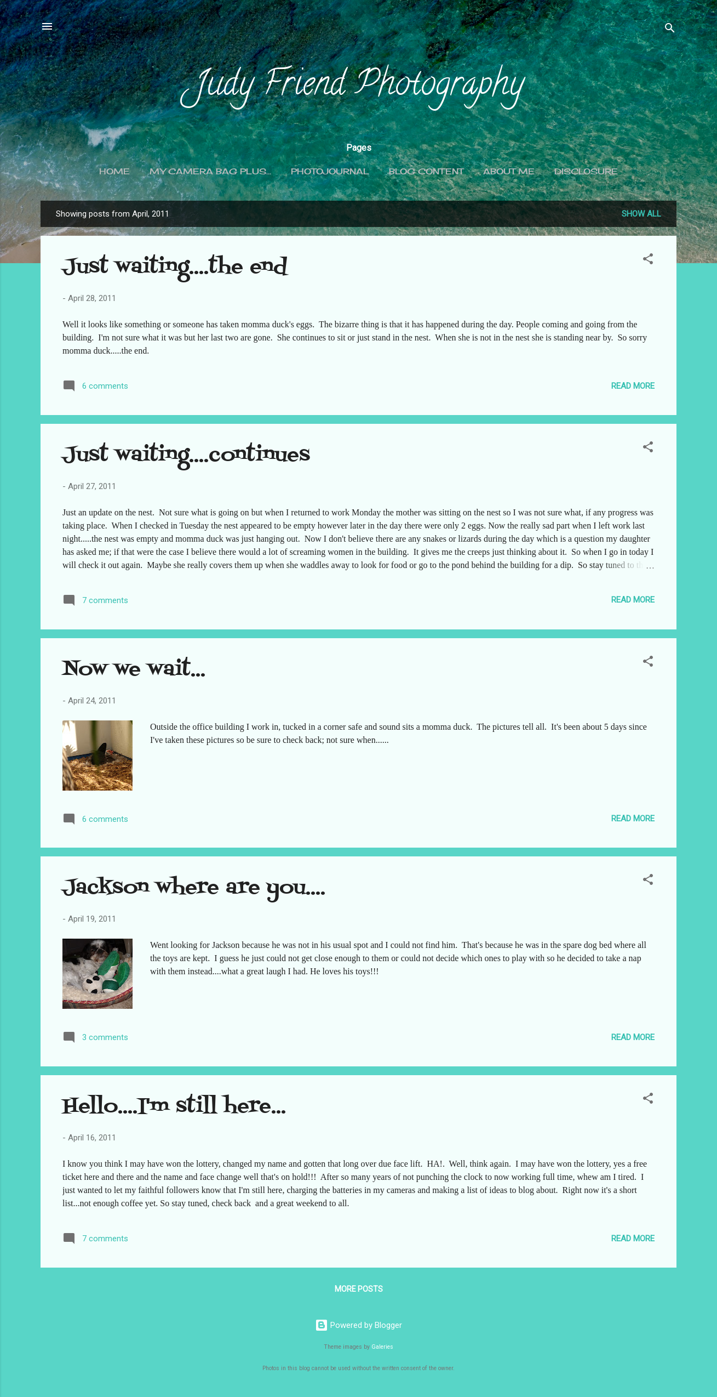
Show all (641, 214)
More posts (359, 1289)
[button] (648, 260)
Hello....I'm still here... (174, 1107)
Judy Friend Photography (359, 86)
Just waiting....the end (174, 267)
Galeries (382, 1346)
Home (114, 171)
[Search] (669, 30)
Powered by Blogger (358, 1325)
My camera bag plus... (210, 171)
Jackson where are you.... (193, 888)
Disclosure (586, 171)
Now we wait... (133, 670)
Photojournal (330, 171)
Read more (633, 386)
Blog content (426, 171)
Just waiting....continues (186, 455)
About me (509, 171)
